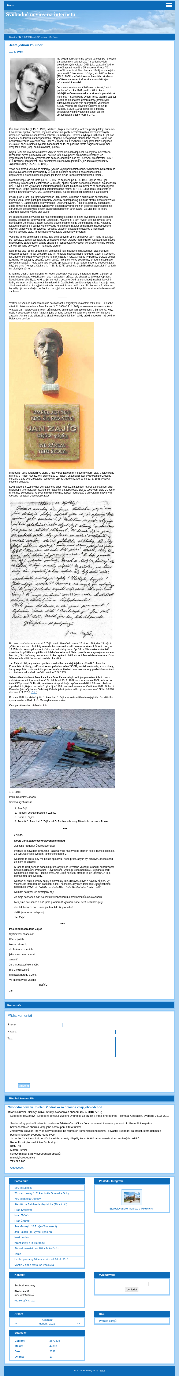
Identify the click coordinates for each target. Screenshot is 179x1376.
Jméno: (12, 1024)
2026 (52, 1323)
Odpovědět (17, 1167)
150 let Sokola (23, 1187)
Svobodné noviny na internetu (40, 14)
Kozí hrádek (22, 1237)
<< (16, 1323)
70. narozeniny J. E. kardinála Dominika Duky (42, 1193)
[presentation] (89, 1069)
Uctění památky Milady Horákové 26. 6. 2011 (41, 1259)
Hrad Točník (22, 1215)
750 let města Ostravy (28, 1198)
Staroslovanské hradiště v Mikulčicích (37, 1248)
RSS (102, 1370)
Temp (18, 1253)
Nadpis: (12, 1031)
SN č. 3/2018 (25, 37)
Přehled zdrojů (108, 1320)
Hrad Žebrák (22, 1220)
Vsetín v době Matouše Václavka (34, 1264)
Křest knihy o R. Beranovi (30, 1242)
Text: (10, 1038)
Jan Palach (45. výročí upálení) (33, 1231)
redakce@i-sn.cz (25, 1300)
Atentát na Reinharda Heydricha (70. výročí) (41, 1204)
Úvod (12, 37)
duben (43, 1323)
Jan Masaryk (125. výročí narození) (36, 1226)
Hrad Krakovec (24, 1209)
